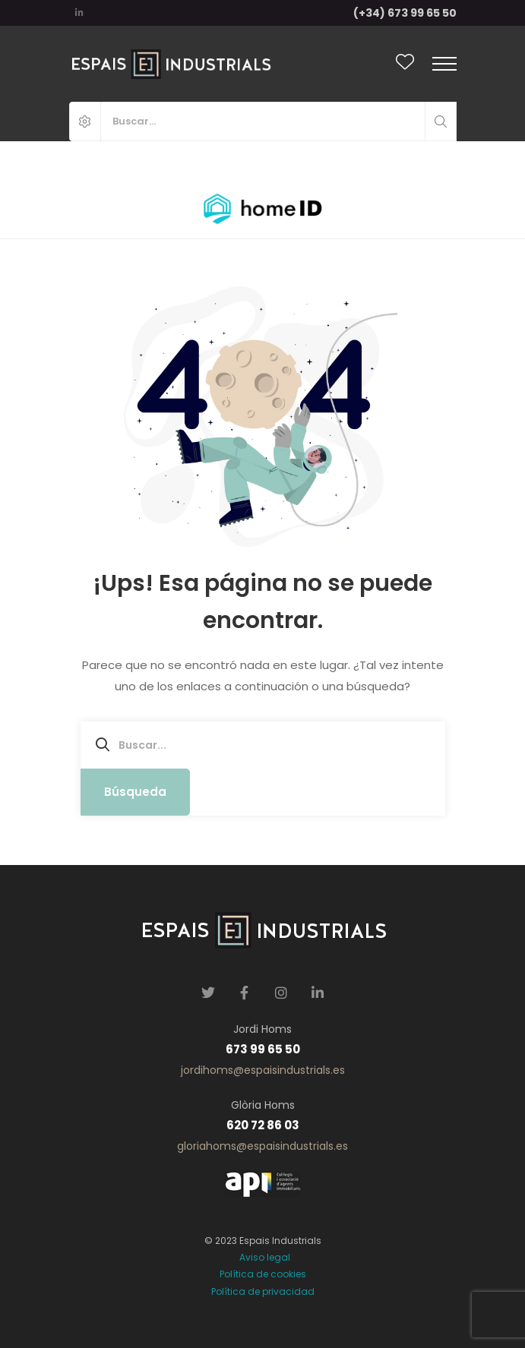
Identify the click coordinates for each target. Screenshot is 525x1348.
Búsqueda (135, 792)
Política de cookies (263, 1273)
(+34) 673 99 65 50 (405, 13)
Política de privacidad (263, 1291)
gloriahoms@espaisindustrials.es (262, 1146)
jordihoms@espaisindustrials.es (263, 1070)
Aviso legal (262, 1257)
